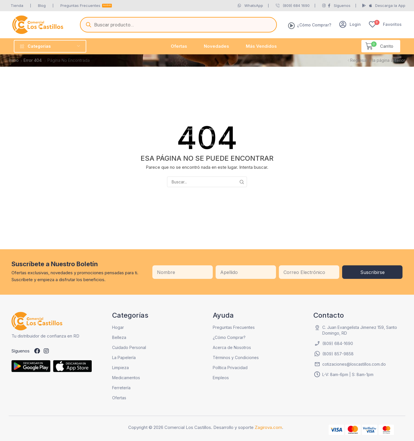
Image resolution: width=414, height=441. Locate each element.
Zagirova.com (268, 427)
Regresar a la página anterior (377, 60)
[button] (350, 24)
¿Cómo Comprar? (314, 24)
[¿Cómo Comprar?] (291, 25)
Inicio (14, 60)
